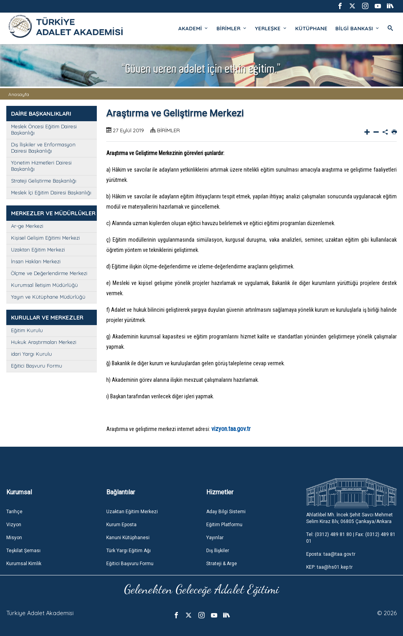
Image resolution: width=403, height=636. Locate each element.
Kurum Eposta (121, 524)
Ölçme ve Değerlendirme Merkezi (49, 273)
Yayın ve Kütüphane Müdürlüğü (48, 297)
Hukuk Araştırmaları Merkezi (43, 342)
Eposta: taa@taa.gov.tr (330, 554)
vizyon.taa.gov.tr (231, 429)
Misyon (14, 537)
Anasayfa (18, 94)
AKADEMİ (193, 28)
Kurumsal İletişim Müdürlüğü (44, 285)
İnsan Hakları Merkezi (36, 261)
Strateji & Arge (221, 563)
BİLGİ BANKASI (357, 28)
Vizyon (13, 524)
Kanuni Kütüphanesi (128, 537)
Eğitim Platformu (224, 524)
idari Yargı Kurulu (31, 354)
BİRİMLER (231, 28)
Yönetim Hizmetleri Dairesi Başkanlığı (41, 165)
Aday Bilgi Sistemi (226, 511)
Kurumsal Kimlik (23, 563)
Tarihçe (14, 511)
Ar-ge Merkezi (27, 226)
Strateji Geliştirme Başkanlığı (43, 180)
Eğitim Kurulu (27, 330)
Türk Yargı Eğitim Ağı (128, 550)
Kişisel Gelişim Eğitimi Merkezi (45, 238)
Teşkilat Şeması (23, 550)
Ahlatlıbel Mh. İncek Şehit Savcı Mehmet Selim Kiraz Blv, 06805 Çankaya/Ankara (349, 518)
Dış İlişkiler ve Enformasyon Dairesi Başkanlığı (43, 147)
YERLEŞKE (271, 28)
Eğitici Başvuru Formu (36, 365)
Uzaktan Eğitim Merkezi (38, 249)
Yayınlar (215, 537)
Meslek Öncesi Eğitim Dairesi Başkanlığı (44, 129)
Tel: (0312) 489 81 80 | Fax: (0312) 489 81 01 (351, 538)
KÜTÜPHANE (311, 28)
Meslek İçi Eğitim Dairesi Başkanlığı (51, 192)
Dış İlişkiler (217, 550)
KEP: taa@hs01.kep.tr (329, 567)
